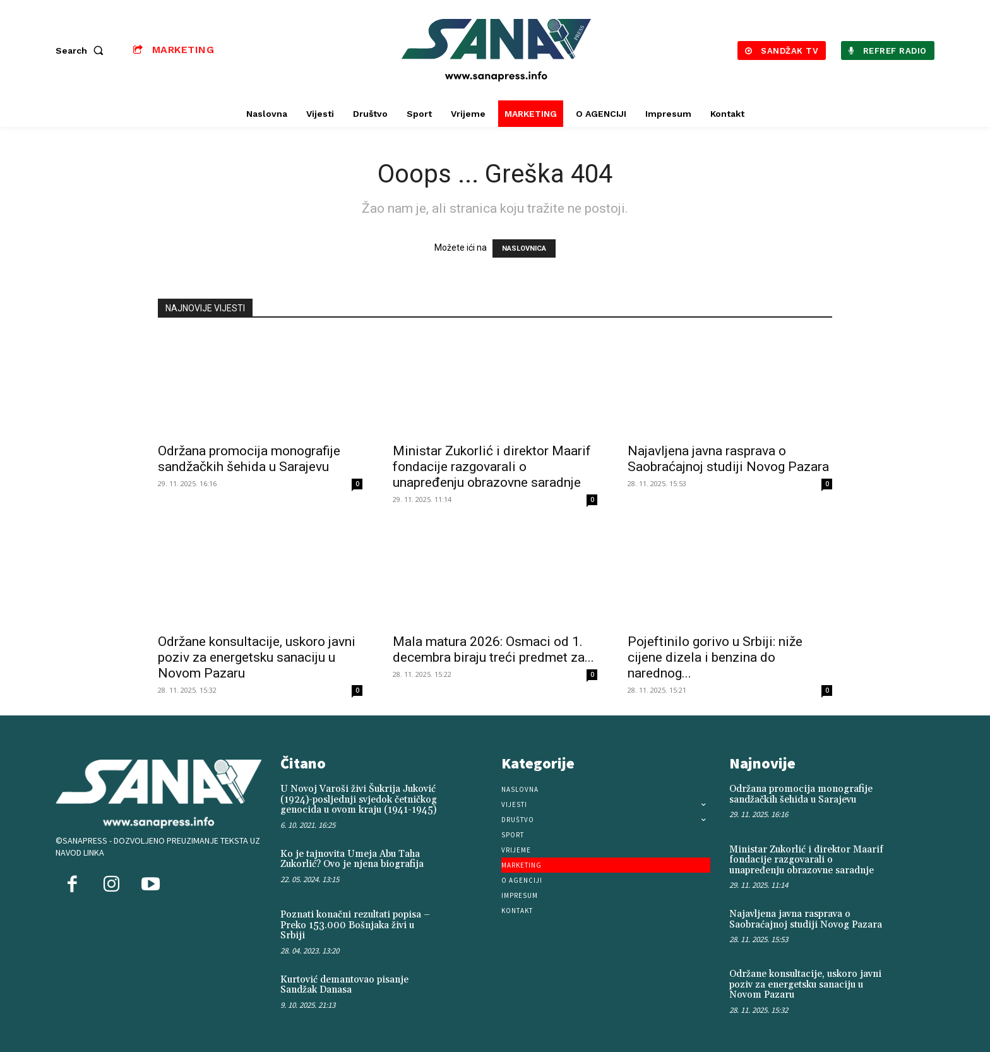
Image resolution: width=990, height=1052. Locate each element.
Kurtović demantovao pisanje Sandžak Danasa (344, 985)
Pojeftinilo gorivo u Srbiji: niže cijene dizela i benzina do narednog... (715, 657)
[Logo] (496, 50)
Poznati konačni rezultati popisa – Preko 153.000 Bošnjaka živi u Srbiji (355, 925)
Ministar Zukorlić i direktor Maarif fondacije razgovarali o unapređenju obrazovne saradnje (492, 466)
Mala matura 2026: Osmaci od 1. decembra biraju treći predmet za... (493, 649)
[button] (82, 50)
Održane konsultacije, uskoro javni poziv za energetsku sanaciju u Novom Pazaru (256, 657)
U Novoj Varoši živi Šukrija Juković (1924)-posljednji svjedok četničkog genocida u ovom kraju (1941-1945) (358, 799)
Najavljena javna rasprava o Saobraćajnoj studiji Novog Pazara (728, 458)
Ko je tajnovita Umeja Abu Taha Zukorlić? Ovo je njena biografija (352, 859)
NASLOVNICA (524, 248)
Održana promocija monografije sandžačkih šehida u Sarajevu (249, 458)
